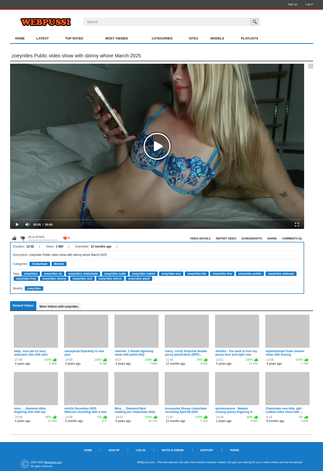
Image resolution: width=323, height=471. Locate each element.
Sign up (292, 4)
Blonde (59, 264)
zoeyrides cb (53, 273)
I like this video (14, 238)
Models (217, 38)
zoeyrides (31, 273)
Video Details (200, 238)
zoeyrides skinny (54, 278)
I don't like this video (22, 238)
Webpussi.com (53, 462)
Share (272, 238)
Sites (193, 38)
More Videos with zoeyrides (59, 306)
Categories (162, 38)
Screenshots (252, 238)
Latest (43, 38)
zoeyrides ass (171, 273)
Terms (234, 450)
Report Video (226, 238)
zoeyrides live (222, 273)
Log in (309, 4)
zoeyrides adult (138, 278)
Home (20, 38)
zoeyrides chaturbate (83, 273)
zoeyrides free (26, 278)
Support (206, 450)
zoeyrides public (249, 273)
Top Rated (74, 38)
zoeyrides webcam (281, 273)
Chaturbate (39, 264)
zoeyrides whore (110, 278)
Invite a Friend (173, 450)
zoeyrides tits (196, 273)
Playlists (249, 38)
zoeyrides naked (143, 273)
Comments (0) (292, 238)
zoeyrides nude (115, 273)
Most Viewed (116, 38)
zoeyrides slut (82, 278)
